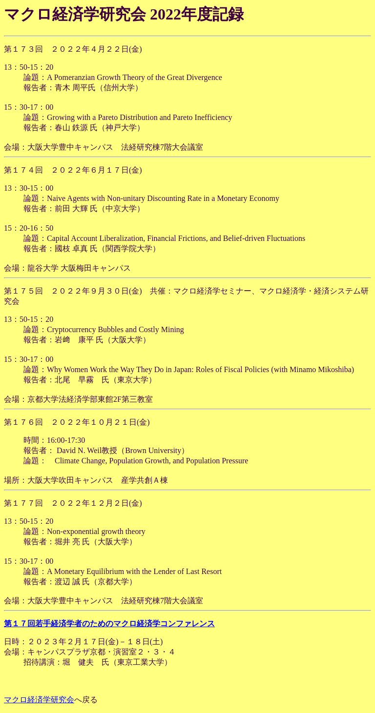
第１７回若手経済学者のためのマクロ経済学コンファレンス (109, 623)
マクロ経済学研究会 (39, 699)
